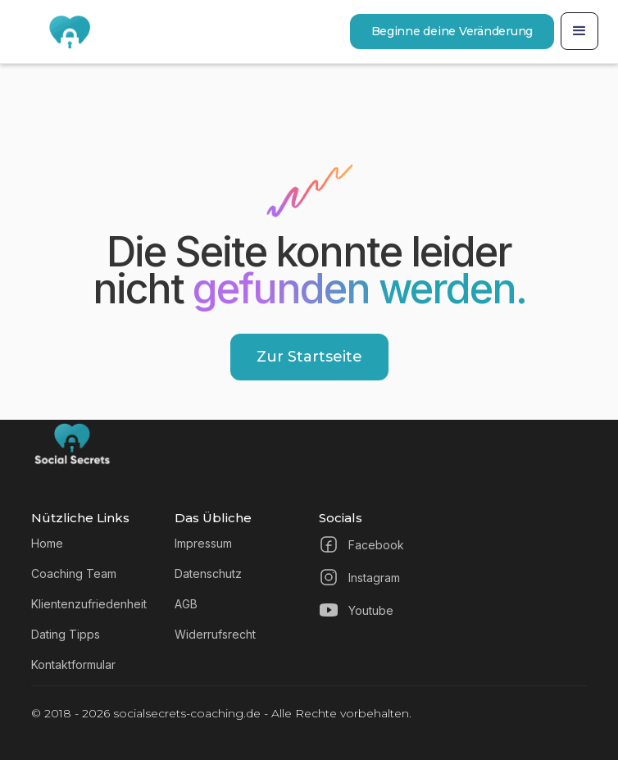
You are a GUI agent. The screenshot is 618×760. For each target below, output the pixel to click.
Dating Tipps (65, 634)
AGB (186, 604)
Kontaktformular (73, 664)
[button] (579, 31)
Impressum (203, 543)
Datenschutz (208, 573)
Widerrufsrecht (215, 634)
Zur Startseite (309, 357)
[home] (56, 31)
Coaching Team (73, 573)
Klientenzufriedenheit (89, 604)
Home (47, 543)
